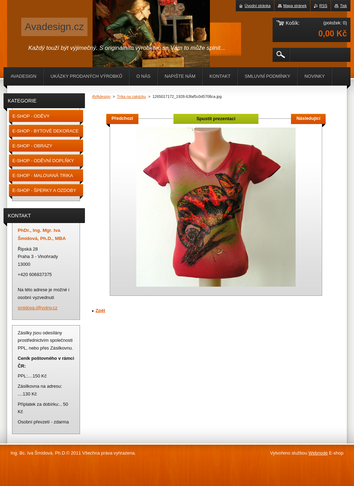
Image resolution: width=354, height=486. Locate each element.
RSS (323, 6)
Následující (308, 118)
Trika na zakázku (131, 96)
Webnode (318, 453)
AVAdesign (101, 96)
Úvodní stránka (257, 6)
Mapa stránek (295, 6)
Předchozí (122, 118)
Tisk (343, 6)
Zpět (100, 310)
